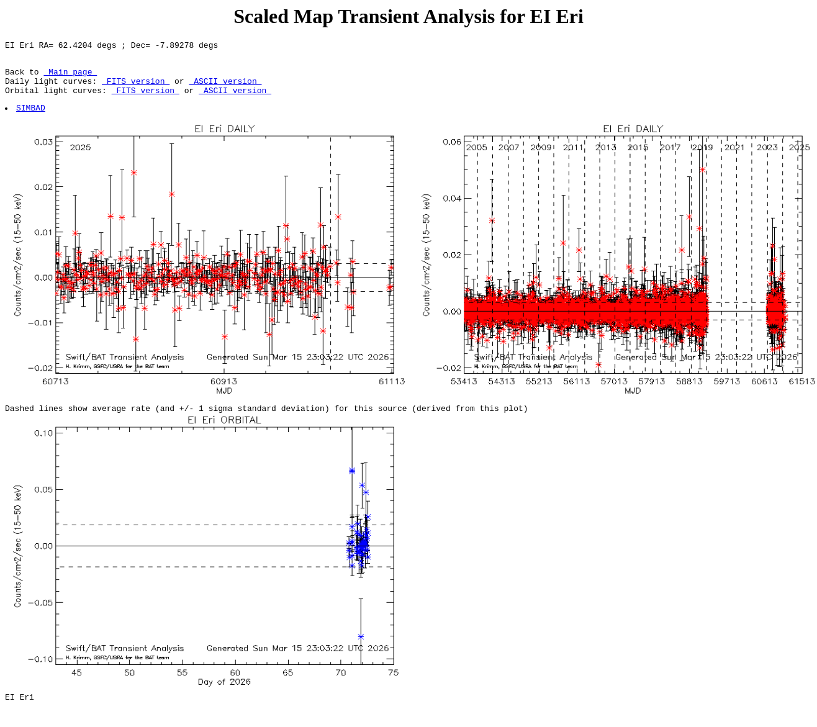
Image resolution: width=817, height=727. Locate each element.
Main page (70, 77)
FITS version (135, 88)
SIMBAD (31, 118)
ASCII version (225, 88)
